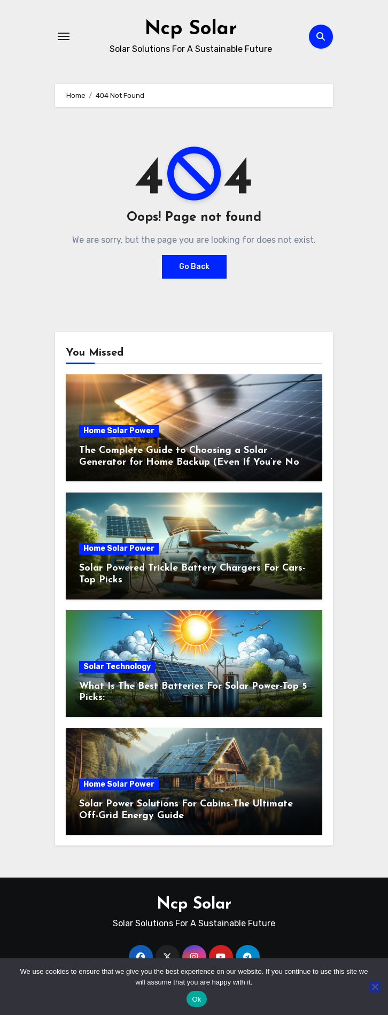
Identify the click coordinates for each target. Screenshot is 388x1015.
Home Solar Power (118, 430)
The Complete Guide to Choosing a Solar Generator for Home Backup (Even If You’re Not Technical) (191, 462)
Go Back (194, 266)
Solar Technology (117, 666)
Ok (196, 999)
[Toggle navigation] (63, 36)
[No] (374, 986)
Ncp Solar (190, 29)
